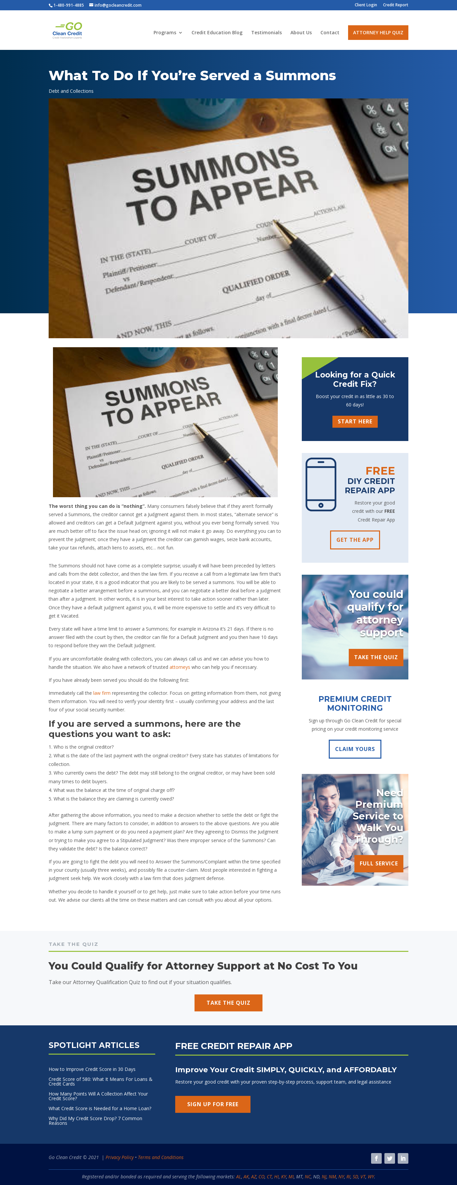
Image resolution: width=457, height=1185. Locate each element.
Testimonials (266, 33)
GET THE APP (355, 539)
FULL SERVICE (379, 863)
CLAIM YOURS (355, 749)
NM (332, 1176)
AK (246, 1176)
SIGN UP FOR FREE (212, 1104)
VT (362, 1176)
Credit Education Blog (217, 33)
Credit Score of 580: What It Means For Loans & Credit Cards (101, 1082)
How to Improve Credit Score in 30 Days (92, 1069)
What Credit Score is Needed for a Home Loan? (100, 1108)
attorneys (180, 667)
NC (308, 1176)
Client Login (366, 5)
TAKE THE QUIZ (376, 657)
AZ (253, 1176)
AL (238, 1176)
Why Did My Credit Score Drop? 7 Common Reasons (95, 1121)
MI (291, 1176)
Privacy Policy (120, 1157)
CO (261, 1176)
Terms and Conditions (161, 1157)
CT (269, 1176)
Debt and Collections (71, 91)
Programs (165, 33)
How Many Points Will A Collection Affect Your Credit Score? (98, 1097)
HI (276, 1176)
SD (355, 1176)
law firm (102, 693)
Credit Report (395, 5)
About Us (301, 33)
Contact (329, 33)
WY (371, 1176)
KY (283, 1176)
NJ (324, 1176)
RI (348, 1176)
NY (341, 1176)
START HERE (355, 421)
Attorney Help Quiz (378, 32)
